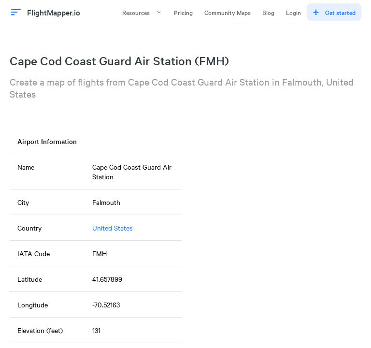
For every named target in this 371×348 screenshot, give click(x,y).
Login (293, 12)
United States (112, 227)
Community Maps (227, 12)
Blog (268, 12)
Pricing (183, 12)
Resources (142, 12)
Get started (334, 12)
